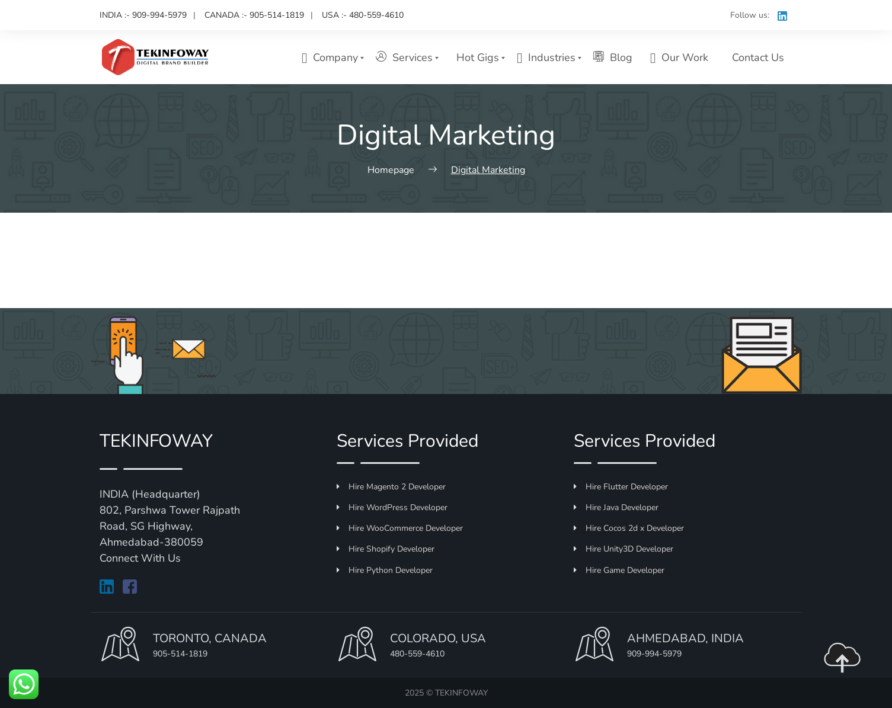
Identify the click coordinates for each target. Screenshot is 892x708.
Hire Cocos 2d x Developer (629, 528)
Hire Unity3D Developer (623, 549)
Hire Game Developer (619, 570)
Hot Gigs (477, 57)
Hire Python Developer (385, 570)
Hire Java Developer (616, 507)
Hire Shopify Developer (385, 549)
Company (330, 57)
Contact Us (758, 57)
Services (404, 57)
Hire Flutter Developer (621, 486)
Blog (612, 57)
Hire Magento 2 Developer (391, 486)
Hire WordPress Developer (392, 507)
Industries (546, 57)
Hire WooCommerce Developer (400, 528)
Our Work (679, 57)
